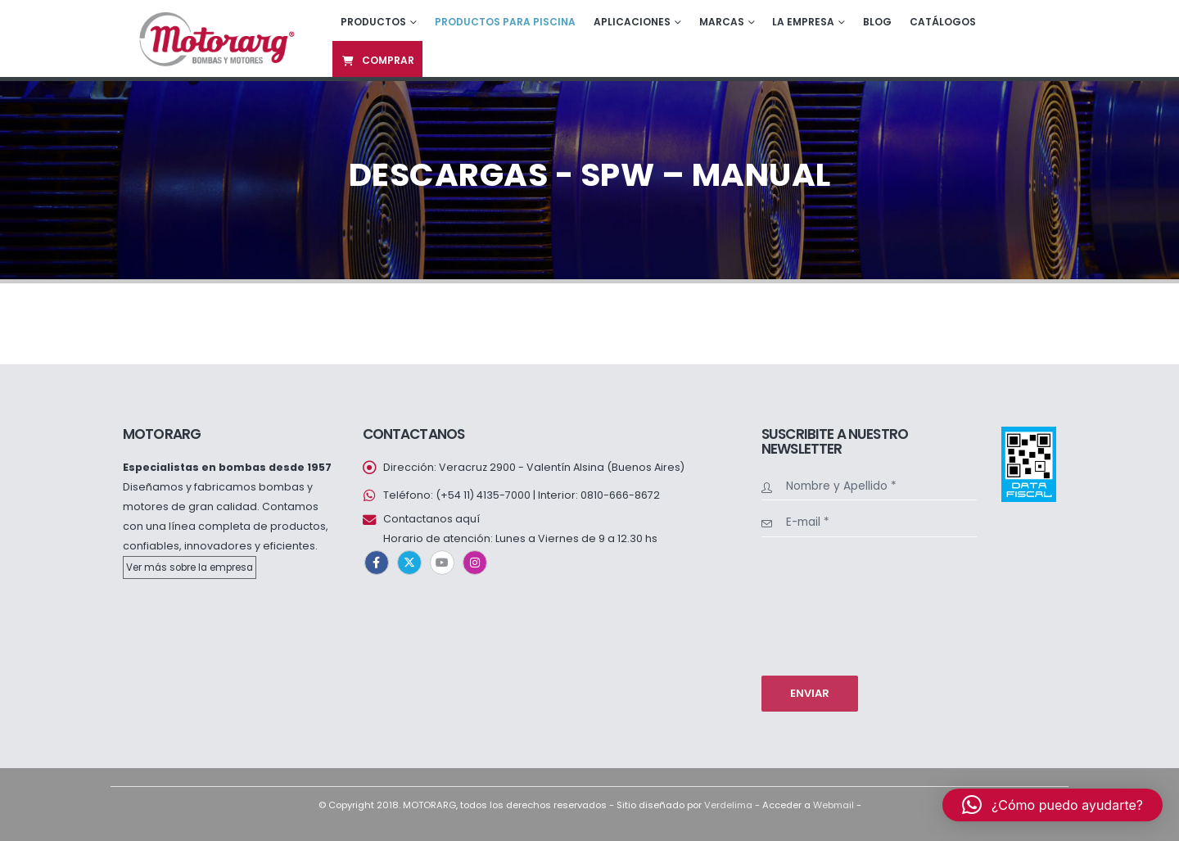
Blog (877, 22)
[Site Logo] (215, 38)
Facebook (376, 562)
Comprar (377, 60)
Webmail (833, 805)
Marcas (721, 22)
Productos (373, 22)
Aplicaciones (632, 22)
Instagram (475, 562)
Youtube (442, 562)
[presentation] (828, 604)
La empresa (803, 22)
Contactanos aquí (431, 519)
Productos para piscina (505, 22)
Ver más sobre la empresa (189, 567)
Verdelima (728, 805)
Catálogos (943, 22)
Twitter (409, 562)
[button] (1052, 805)
